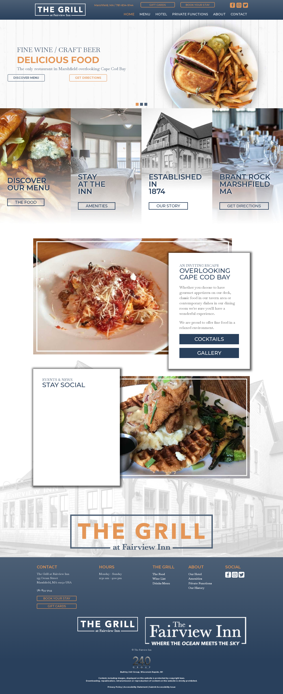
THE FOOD (26, 202)
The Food (159, 574)
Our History (196, 588)
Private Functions (200, 583)
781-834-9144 (124, 5)
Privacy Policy (115, 687)
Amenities (195, 579)
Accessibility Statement (135, 687)
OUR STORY (168, 206)
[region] (141, 64)
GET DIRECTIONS (244, 206)
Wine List (159, 579)
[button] (158, 4)
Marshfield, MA (104, 5)
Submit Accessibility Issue (162, 687)
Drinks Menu (161, 583)
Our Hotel (195, 574)
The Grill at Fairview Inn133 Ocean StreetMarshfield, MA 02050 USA (54, 578)
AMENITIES (97, 206)
